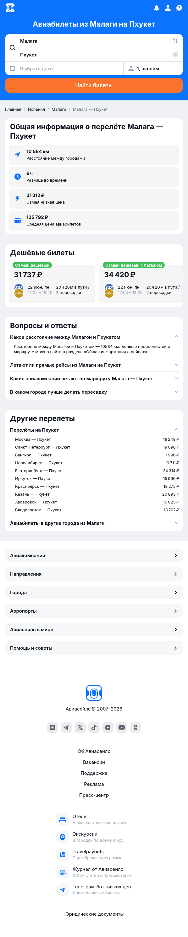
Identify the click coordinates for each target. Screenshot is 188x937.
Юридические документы (94, 914)
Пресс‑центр (94, 795)
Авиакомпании (94, 555)
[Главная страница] (10, 8)
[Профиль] (168, 8)
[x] (80, 727)
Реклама (94, 784)
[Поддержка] (179, 8)
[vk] (52, 727)
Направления (94, 574)
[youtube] (121, 727)
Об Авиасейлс (94, 751)
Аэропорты (94, 611)
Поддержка (94, 773)
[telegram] (66, 727)
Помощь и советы (94, 648)
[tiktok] (94, 727)
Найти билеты (94, 85)
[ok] (135, 727)
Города (94, 592)
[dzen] (108, 727)
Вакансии (94, 762)
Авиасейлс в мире (94, 629)
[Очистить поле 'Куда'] (175, 54)
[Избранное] (156, 8)
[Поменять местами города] (175, 40)
